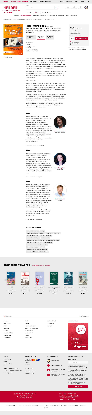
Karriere (6, 366)
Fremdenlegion (83, 287)
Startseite (11, 19)
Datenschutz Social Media (73, 405)
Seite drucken (9, 316)
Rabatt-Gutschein (29, 373)
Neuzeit (6, 330)
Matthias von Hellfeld (33, 30)
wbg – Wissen (33, 1)
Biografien (16, 15)
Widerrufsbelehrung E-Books (38, 405)
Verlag (76, 1)
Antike (5, 326)
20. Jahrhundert (51, 15)
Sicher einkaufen (52, 356)
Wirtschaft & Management (39, 15)
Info (88, 1)
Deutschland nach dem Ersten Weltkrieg (35, 240)
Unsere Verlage (7, 359)
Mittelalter (6, 328)
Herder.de (5, 1)
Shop (36, 12)
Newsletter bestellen (75, 356)
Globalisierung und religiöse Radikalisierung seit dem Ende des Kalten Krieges (43, 233)
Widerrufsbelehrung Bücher (25, 405)
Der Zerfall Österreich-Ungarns (33, 238)
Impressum (46, 407)
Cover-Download (8, 57)
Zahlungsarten (30, 356)
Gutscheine (29, 368)
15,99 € (41, 37)
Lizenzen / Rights (8, 363)
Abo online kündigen (67, 399)
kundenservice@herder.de (69, 396)
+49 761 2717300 (25, 396)
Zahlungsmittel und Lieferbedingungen (77, 47)
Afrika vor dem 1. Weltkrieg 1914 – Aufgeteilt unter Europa (39, 235)
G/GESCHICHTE (50, 323)
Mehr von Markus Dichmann (34, 219)
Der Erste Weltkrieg (48, 242)
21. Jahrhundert (60, 15)
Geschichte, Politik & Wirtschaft (19, 1)
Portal (29, 12)
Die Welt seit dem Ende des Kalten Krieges (36, 231)
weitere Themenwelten (45, 1)
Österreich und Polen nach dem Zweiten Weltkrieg (37, 251)
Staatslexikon (50, 326)
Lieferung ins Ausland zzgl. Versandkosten (77, 49)
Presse (5, 361)
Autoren (61, 1)
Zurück (5, 280)
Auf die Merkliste (75, 42)
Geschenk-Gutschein (30, 371)
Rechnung (27, 362)
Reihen (67, 15)
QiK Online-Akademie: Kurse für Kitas (13, 370)
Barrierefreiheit (83, 405)
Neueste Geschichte (8, 333)
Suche (27, 5)
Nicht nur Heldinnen (68, 287)
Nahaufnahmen (7, 337)
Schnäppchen (73, 15)
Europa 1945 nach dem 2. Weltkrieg (34, 242)
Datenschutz (63, 405)
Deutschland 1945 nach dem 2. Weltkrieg (35, 247)
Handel (82, 1)
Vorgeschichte (7, 323)
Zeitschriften (69, 1)
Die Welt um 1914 (45, 238)
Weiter (86, 280)
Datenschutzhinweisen (76, 383)
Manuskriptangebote (9, 373)
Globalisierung (7, 335)
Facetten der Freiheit (39, 287)
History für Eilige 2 (50, 19)
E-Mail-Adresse (72, 359)
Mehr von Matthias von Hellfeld (35, 146)
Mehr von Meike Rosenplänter (34, 177)
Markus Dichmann (60, 199)
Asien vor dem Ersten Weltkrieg (52, 240)
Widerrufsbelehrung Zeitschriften (52, 405)
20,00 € (31, 37)
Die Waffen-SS (25, 287)
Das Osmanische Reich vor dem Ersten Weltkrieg (37, 244)
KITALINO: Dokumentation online (12, 368)
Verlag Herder (73, 321)
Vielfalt (11, 287)
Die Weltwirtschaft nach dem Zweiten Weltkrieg (37, 249)
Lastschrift (27, 364)
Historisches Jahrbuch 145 (54, 287)
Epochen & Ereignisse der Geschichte (41, 265)
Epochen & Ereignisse (26, 15)
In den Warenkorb (82, 38)
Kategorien (33, 19)
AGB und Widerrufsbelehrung (12, 405)
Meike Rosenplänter (48, 30)
